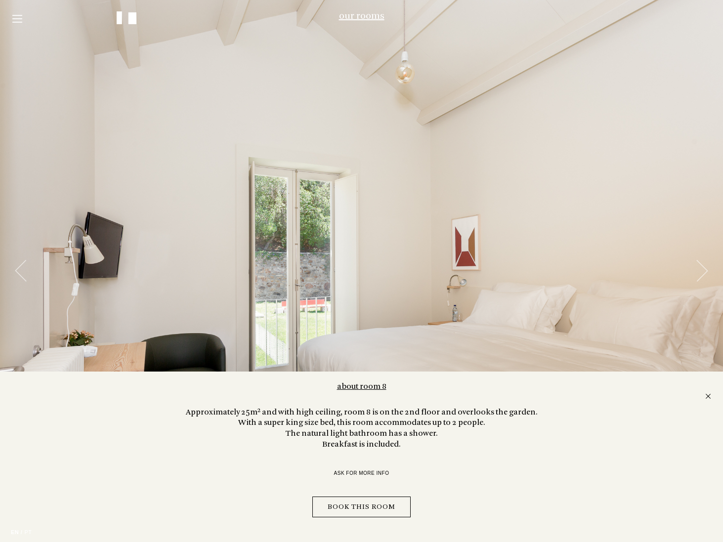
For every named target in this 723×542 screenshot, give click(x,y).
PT (28, 532)
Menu (17, 18)
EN (15, 532)
